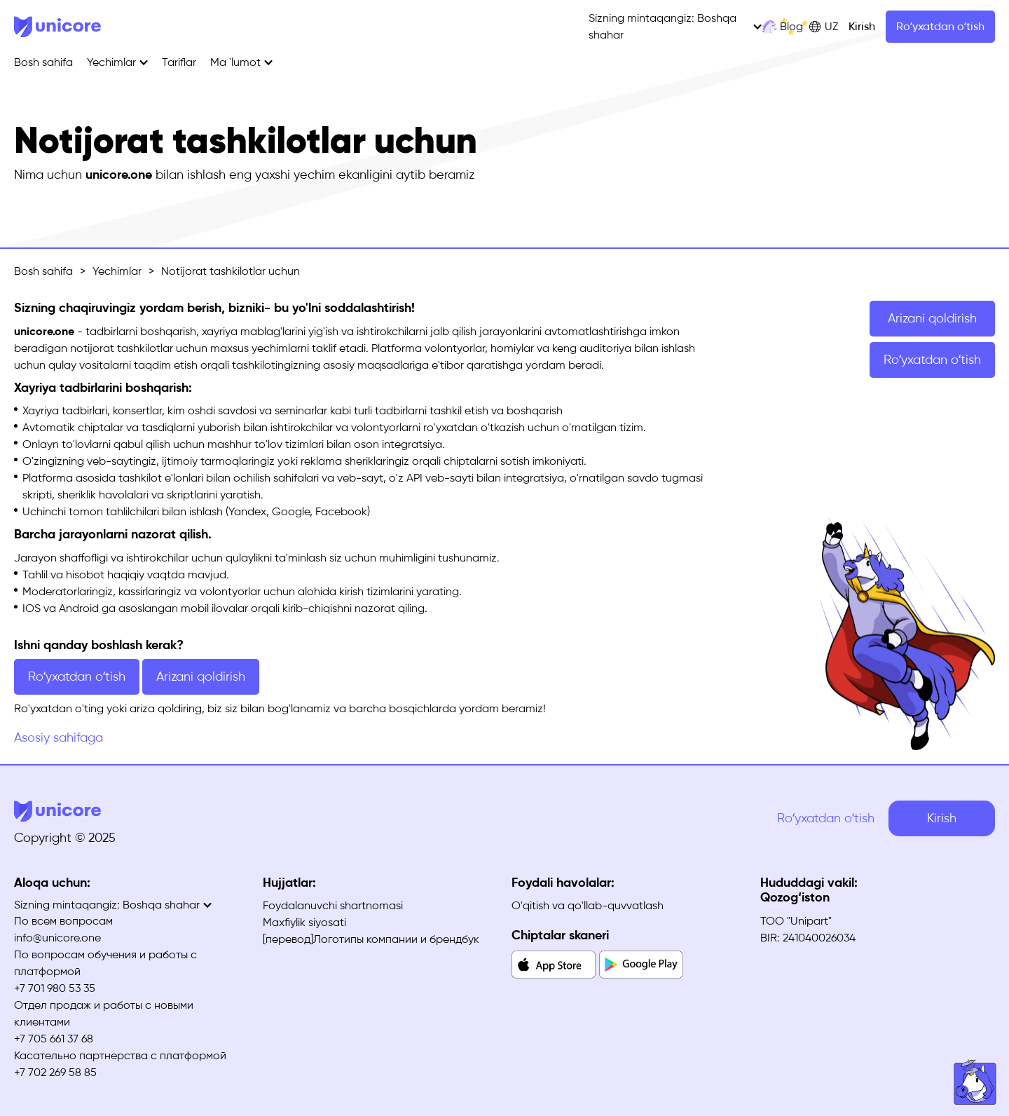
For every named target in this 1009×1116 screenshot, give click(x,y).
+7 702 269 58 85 (55, 1072)
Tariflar (179, 62)
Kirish (862, 26)
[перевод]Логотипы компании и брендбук (371, 939)
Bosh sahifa (43, 62)
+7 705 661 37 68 (53, 1038)
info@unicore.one (57, 937)
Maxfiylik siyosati (304, 922)
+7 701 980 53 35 (54, 988)
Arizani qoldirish (932, 318)
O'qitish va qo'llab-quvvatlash (588, 905)
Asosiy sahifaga (58, 737)
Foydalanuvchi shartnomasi (333, 905)
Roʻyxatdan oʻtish (940, 26)
